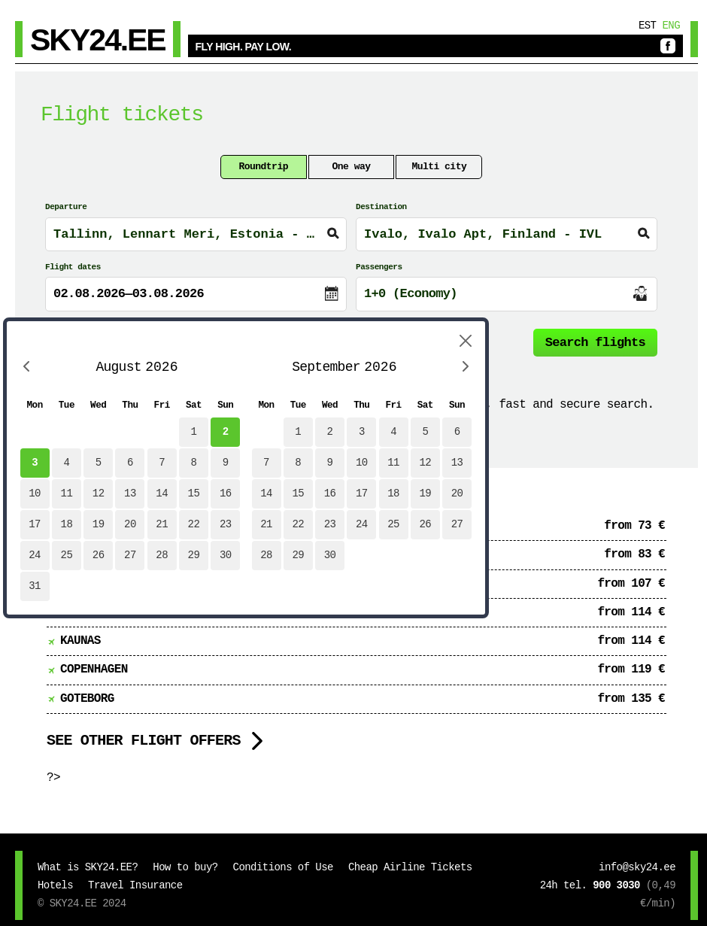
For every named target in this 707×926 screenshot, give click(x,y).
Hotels (55, 885)
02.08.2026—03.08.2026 (128, 294)
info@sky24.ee (637, 867)
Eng (671, 26)
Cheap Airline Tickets (410, 867)
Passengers (379, 267)
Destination (381, 206)
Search (595, 342)
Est (648, 26)
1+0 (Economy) (410, 294)
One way (351, 166)
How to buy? (185, 867)
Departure (65, 206)
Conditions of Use (283, 867)
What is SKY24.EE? (88, 867)
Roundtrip (263, 166)
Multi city (438, 166)
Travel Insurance (135, 885)
